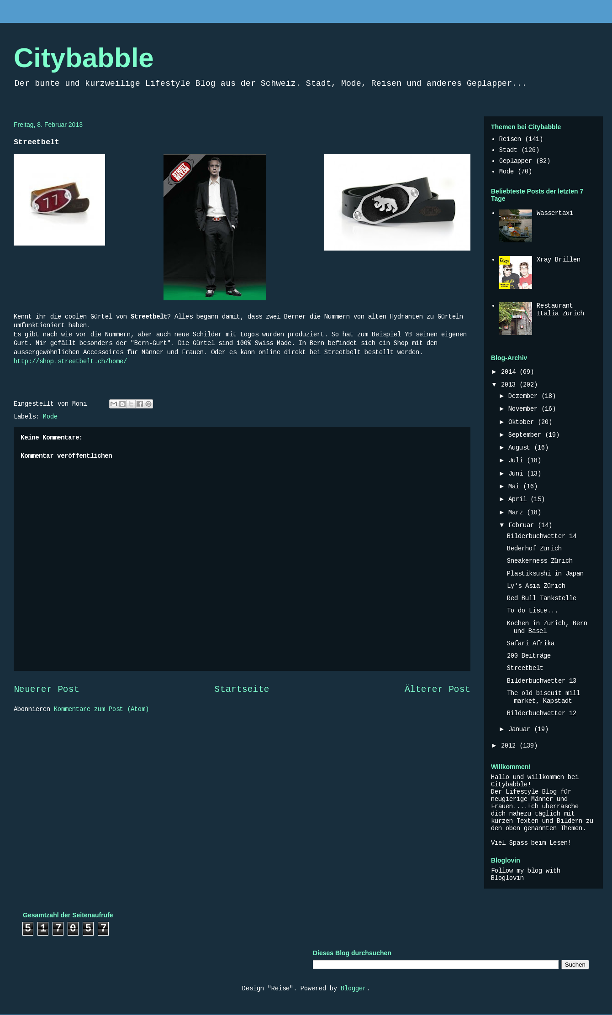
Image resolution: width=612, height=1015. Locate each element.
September (526, 435)
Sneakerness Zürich (540, 561)
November (524, 409)
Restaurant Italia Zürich (560, 309)
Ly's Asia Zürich (536, 586)
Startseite (242, 690)
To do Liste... (532, 610)
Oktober (523, 422)
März (517, 512)
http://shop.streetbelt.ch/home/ (70, 361)
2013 (510, 384)
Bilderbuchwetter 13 (541, 681)
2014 (510, 372)
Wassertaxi (555, 213)
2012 (510, 745)
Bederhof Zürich (534, 548)
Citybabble (84, 57)
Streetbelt (525, 668)
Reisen (510, 139)
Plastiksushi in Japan (545, 573)
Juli (517, 460)
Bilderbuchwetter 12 (541, 713)
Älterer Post (437, 690)
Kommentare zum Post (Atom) (101, 709)
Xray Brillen (558, 259)
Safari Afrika (530, 643)
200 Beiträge (529, 655)
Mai (515, 486)
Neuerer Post (46, 690)
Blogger (353, 988)
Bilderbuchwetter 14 (541, 536)
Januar (521, 729)
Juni (517, 473)
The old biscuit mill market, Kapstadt (543, 697)
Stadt (508, 150)
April (519, 499)
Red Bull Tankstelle (541, 598)
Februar (523, 525)
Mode (50, 416)
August (521, 447)
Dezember (524, 396)
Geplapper (515, 161)
